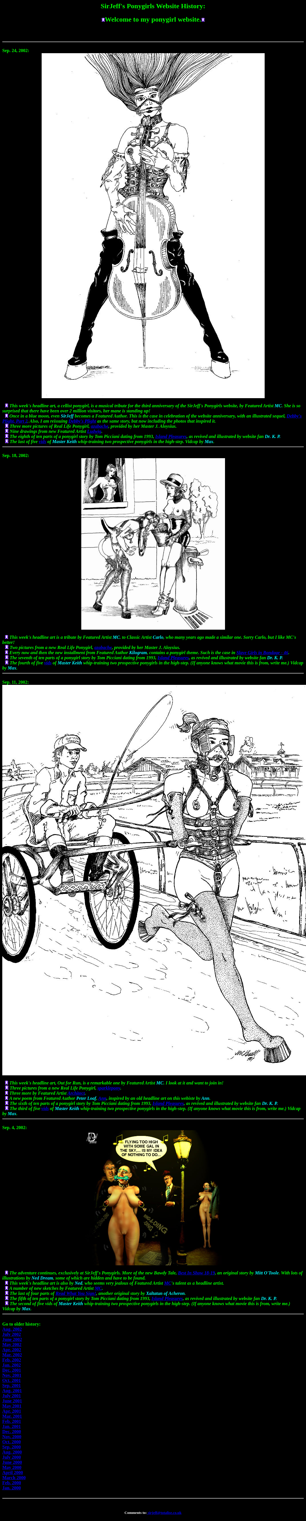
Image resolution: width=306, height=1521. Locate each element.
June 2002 (12, 1339)
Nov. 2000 (11, 1436)
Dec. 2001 (11, 1370)
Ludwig (94, 431)
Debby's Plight (82, 421)
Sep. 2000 (11, 1446)
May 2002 (11, 1344)
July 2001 (11, 1395)
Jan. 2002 (11, 1365)
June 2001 (12, 1400)
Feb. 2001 (11, 1421)
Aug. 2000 (12, 1452)
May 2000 (11, 1467)
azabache (99, 426)
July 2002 (11, 1334)
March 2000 (14, 1477)
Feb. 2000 (11, 1482)
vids (42, 441)
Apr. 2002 (11, 1349)
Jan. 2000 (11, 1487)
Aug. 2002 (12, 1329)
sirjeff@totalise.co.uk (164, 1512)
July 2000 (11, 1457)
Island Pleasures (171, 436)
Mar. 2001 (12, 1416)
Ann (102, 1098)
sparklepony (109, 1088)
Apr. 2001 (11, 1411)
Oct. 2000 (11, 1441)
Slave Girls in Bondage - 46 (262, 652)
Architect (76, 1093)
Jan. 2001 (11, 1426)
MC (167, 1283)
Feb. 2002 (11, 1359)
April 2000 (12, 1472)
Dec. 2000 (11, 1431)
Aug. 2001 (12, 1390)
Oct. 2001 (11, 1380)
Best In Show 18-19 (196, 1272)
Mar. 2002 (12, 1354)
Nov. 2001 (11, 1375)
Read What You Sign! (76, 1293)
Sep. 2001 (11, 1385)
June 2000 (12, 1462)
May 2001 (11, 1406)
